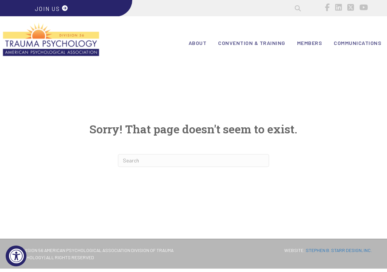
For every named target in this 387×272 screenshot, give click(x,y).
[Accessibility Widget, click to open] (16, 256)
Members (309, 43)
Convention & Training (251, 43)
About (198, 43)
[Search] (193, 160)
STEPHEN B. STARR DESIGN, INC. (339, 250)
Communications (357, 43)
